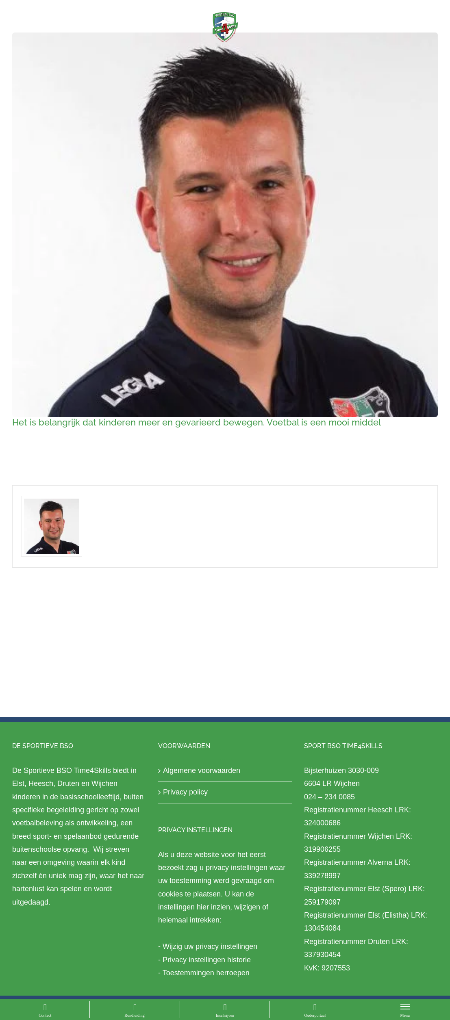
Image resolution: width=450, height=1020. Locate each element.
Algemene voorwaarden (201, 770)
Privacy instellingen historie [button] (207, 960)
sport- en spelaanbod (67, 836)
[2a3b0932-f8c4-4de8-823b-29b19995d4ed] (225, 225)
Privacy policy (185, 792)
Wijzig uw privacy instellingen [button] (210, 946)
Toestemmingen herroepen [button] (206, 973)
